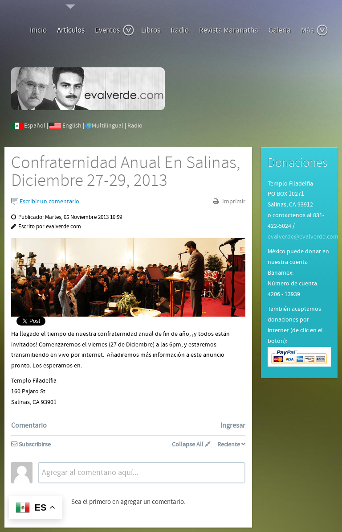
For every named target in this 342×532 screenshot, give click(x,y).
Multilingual (107, 125)
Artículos (71, 30)
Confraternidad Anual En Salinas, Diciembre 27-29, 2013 (125, 172)
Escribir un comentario (45, 201)
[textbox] (141, 472)
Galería (280, 30)
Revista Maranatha (228, 30)
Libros (150, 30)
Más (314, 30)
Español (34, 125)
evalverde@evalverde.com (303, 236)
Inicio (38, 30)
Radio (180, 30)
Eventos (114, 30)
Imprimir (233, 201)
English (71, 125)
